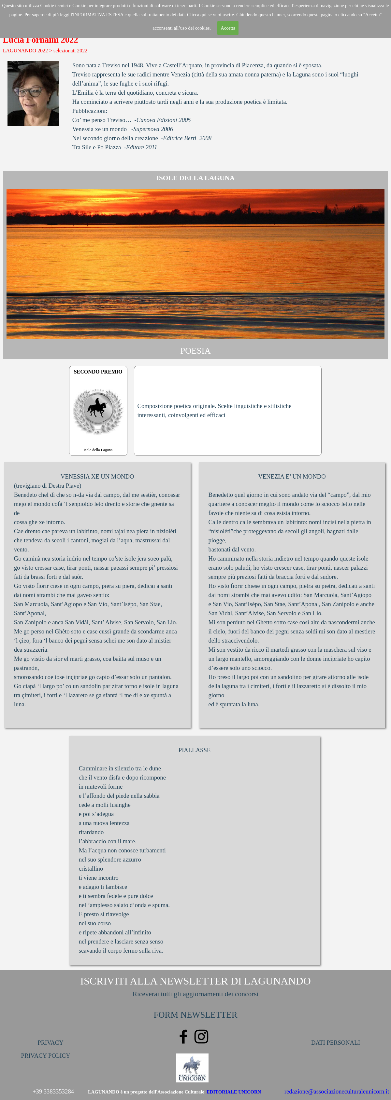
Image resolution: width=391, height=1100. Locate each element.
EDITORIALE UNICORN (234, 1091)
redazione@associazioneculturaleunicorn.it (336, 1091)
